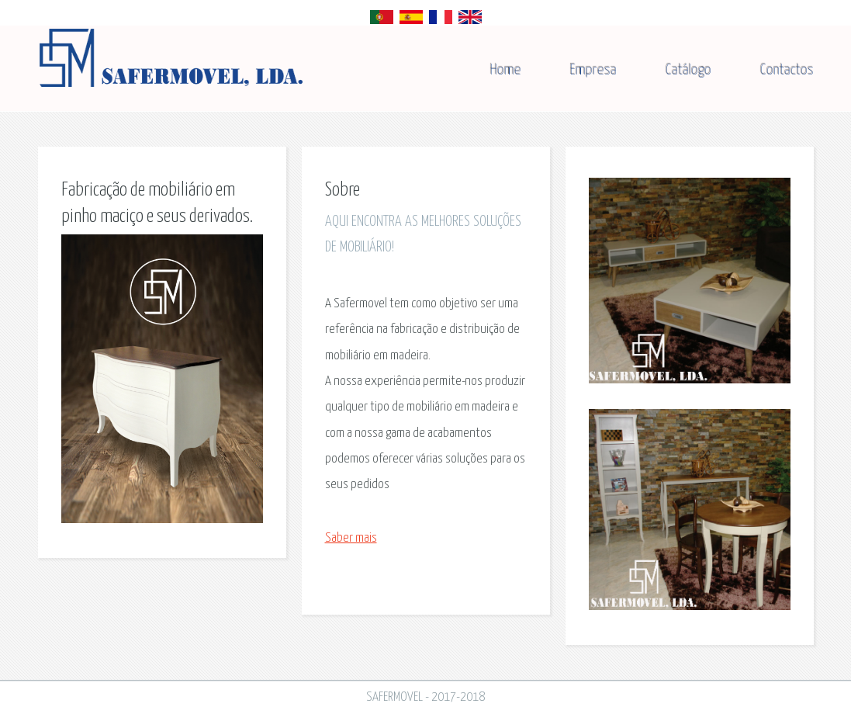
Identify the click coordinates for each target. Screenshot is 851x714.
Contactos (787, 70)
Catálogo (688, 70)
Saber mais (351, 538)
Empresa (593, 70)
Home (505, 70)
